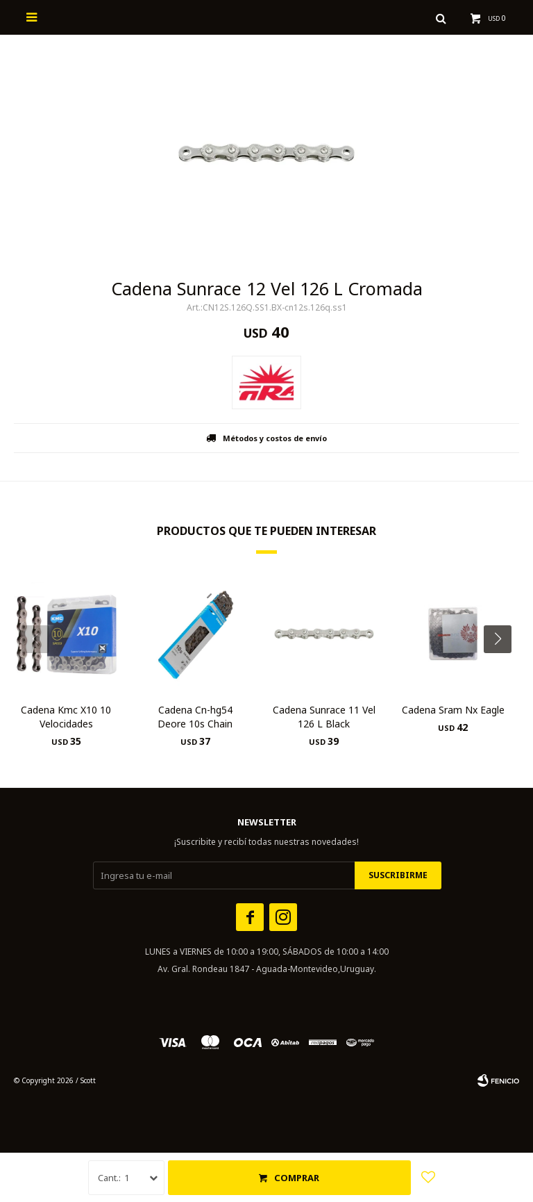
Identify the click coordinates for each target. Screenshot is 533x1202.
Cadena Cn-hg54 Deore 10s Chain (195, 716)
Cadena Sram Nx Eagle (453, 709)
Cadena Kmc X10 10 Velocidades (66, 716)
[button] (502, 667)
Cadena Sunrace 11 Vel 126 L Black (324, 716)
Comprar (296, 1177)
